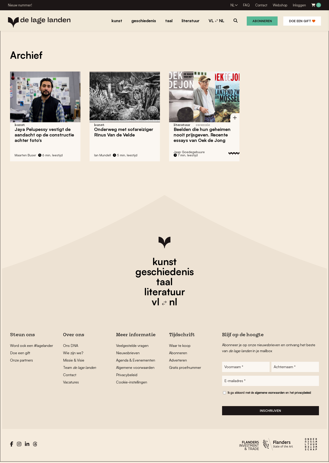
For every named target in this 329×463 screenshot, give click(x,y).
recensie (203, 125)
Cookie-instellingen (131, 382)
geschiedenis (164, 271)
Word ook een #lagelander (31, 345)
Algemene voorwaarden (135, 367)
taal (164, 281)
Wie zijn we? (73, 353)
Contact (261, 5)
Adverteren (178, 360)
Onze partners (21, 360)
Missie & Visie (73, 360)
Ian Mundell (102, 155)
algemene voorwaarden (270, 393)
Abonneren (262, 21)
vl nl (164, 302)
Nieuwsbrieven (128, 353)
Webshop (280, 5)
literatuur (164, 292)
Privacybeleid (126, 375)
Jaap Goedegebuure (189, 152)
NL (232, 5)
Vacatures (71, 382)
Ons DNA (70, 345)
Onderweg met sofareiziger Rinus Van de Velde (123, 132)
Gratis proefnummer (185, 367)
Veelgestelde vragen (132, 345)
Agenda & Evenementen (135, 360)
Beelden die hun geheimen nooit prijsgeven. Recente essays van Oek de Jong (202, 134)
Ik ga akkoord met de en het (269, 393)
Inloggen (299, 5)
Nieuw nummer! (20, 5)
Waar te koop (180, 345)
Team (79, 367)
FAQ (246, 5)
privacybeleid (303, 393)
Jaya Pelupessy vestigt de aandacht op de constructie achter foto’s (44, 134)
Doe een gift (302, 21)
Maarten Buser (25, 155)
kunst (164, 261)
